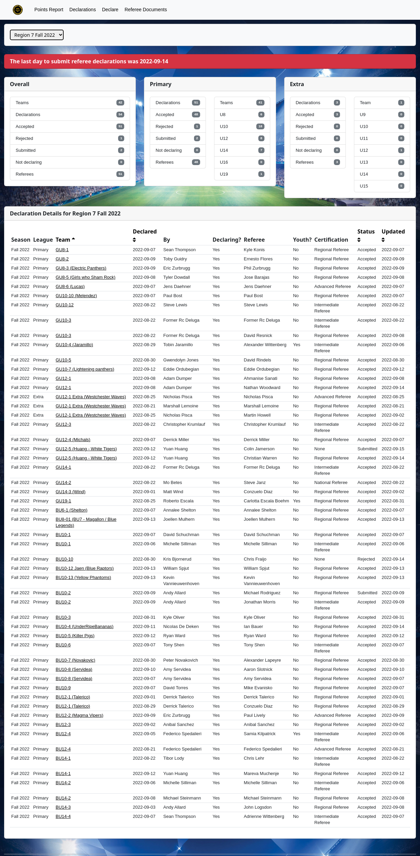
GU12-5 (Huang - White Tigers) (86, 448)
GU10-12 (65, 304)
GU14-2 (63, 482)
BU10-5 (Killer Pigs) (75, 635)
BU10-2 (63, 592)
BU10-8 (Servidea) (74, 669)
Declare (110, 9)
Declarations (82, 9)
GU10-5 (63, 359)
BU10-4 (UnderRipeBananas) (85, 626)
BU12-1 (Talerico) (73, 696)
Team (65, 239)
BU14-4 (63, 816)
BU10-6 (63, 644)
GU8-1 (62, 249)
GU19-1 (63, 500)
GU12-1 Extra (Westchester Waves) (91, 396)
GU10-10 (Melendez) (76, 295)
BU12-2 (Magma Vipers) (79, 715)
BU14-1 (63, 758)
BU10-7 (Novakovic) (75, 660)
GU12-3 (63, 424)
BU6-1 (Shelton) (71, 510)
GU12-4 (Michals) (73, 439)
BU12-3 (63, 724)
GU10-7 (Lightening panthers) (85, 369)
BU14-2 (63, 782)
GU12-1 (63, 378)
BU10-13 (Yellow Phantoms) (83, 577)
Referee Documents (146, 9)
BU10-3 (63, 617)
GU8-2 (62, 258)
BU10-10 (64, 559)
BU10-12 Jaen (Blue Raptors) (85, 568)
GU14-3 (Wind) (70, 491)
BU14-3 (63, 807)
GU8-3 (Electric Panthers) (81, 268)
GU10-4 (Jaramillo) (74, 344)
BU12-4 (63, 733)
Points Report (48, 9)
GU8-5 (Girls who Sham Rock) (86, 277)
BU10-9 (63, 687)
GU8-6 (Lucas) (70, 286)
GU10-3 (63, 320)
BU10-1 (63, 534)
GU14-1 (63, 467)
